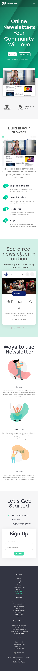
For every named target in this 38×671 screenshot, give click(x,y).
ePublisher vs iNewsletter (19, 627)
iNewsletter (19, 653)
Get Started (19, 593)
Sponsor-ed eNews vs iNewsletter (19, 631)
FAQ (19, 583)
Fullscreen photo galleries (19, 602)
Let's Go (19, 554)
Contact (19, 585)
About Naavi (19, 660)
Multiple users (19, 612)
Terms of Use (21, 587)
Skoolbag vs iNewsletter (19, 629)
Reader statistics (19, 606)
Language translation (19, 608)
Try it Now (12, 54)
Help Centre (19, 589)
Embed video (19, 614)
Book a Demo (24, 54)
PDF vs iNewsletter (19, 633)
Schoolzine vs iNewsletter (19, 625)
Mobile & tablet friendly (19, 604)
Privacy (15, 587)
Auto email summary (19, 610)
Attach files (19, 617)
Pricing (19, 580)
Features (19, 578)
